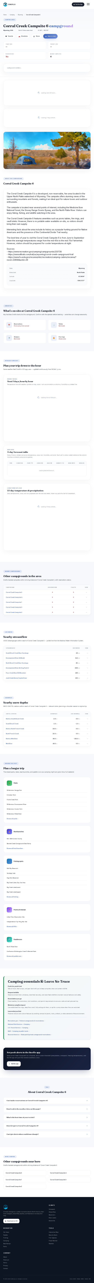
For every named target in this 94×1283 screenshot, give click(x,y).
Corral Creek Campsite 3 (14, 607)
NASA (86, 1279)
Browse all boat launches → (15, 848)
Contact (5, 1268)
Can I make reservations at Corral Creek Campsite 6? (27, 1100)
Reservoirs (52, 1215)
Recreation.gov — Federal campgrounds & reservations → (26, 1021)
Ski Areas (6, 1232)
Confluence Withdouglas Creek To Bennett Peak (21, 951)
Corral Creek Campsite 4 (14, 597)
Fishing (5, 1238)
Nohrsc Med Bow (12, 738)
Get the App (78, 4)
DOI (90, 1279)
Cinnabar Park (11, 795)
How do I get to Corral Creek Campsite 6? (22, 1126)
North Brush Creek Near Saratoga (17, 663)
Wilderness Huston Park (14, 809)
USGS (74, 1279)
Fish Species (53, 1238)
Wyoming (20, 14)
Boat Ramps (7, 1243)
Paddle (5, 1235)
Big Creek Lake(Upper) (14, 892)
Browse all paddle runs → (15, 956)
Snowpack (52, 1209)
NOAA (78, 1279)
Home (5, 14)
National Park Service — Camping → (19, 1024)
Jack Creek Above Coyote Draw (16, 678)
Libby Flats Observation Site (15, 917)
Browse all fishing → (13, 897)
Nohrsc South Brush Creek (15, 718)
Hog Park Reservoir (13, 878)
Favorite (9, 36)
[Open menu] (88, 4)
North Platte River (12, 946)
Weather (51, 1243)
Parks (5, 1246)
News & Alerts (53, 1235)
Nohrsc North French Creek (15, 728)
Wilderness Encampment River (16, 804)
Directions (23, 36)
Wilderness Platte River (14, 814)
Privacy (5, 1265)
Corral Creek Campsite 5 (14, 592)
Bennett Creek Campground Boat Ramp (19, 843)
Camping (12, 14)
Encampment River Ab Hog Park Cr (17, 668)
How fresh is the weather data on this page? (23, 1109)
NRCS (82, 1279)
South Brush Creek (12, 723)
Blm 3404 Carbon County (14, 838)
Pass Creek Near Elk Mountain (16, 673)
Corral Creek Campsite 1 (14, 602)
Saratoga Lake (11, 873)
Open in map (50, 36)
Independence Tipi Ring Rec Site (17, 921)
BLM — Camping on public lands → (19, 1031)
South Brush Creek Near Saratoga (17, 653)
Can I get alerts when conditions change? (22, 1134)
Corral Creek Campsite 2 (14, 612)
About (5, 1257)
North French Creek (12, 733)
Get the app (13, 1064)
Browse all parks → (13, 818)
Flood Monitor (53, 1240)
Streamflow (52, 1212)
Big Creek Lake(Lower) (13, 887)
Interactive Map (53, 1232)
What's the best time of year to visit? (20, 1117)
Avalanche (52, 1220)
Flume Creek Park (12, 799)
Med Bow (9, 743)
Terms (5, 1262)
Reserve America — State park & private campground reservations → (30, 1034)
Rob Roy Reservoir (12, 868)
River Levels (52, 1218)
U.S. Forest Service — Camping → (19, 1027)
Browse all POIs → (12, 926)
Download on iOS (11, 1221)
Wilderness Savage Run (14, 790)
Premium (6, 1260)
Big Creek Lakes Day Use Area (16, 882)
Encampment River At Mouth (15, 658)
